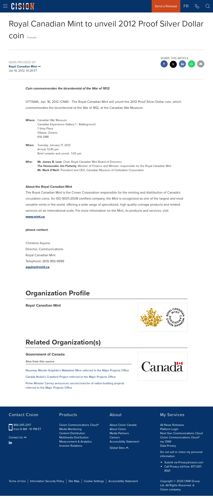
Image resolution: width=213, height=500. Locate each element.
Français (32, 37)
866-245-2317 (22, 425)
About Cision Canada (123, 425)
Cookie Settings (94, 481)
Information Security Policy (47, 481)
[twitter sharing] (173, 65)
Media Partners (119, 433)
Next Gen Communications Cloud (181, 433)
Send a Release (166, 6)
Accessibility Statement (124, 441)
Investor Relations (70, 446)
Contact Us (18, 437)
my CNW (165, 441)
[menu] (5, 6)
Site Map (73, 481)
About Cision (118, 429)
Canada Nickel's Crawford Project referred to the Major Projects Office (71, 377)
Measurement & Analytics (75, 441)
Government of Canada (45, 354)
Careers (115, 437)
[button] (207, 6)
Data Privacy (168, 446)
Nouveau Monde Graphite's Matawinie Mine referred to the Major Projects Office (77, 370)
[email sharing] (200, 64)
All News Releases (172, 425)
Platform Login (169, 429)
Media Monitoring (70, 429)
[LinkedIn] (11, 443)
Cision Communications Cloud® (79, 425)
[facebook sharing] (164, 64)
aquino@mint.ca (38, 267)
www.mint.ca (35, 216)
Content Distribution (72, 433)
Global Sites (119, 448)
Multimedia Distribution (74, 437)
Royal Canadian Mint (43, 305)
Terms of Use (17, 481)
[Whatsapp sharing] (191, 64)
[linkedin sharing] (182, 64)
